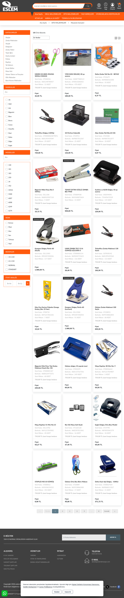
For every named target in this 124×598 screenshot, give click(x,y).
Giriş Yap (106, 6)
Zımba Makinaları (11, 40)
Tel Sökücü (9, 65)
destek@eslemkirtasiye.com (101, 562)
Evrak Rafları (10, 68)
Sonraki (106, 511)
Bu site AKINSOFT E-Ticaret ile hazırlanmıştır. (17, 594)
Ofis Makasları (10, 77)
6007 (9, 198)
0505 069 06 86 (97, 554)
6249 (9, 207)
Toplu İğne (9, 53)
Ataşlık (8, 44)
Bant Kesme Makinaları (13, 80)
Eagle (9, 146)
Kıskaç (8, 59)
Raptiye (8, 62)
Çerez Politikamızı (45, 587)
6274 (9, 211)
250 (8, 177)
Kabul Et (68, 592)
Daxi (9, 133)
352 (8, 186)
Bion (9, 116)
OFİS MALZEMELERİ (71, 14)
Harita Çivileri (10, 56)
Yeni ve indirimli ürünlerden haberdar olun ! (21, 539)
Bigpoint (10, 112)
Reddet (56, 592)
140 (8, 165)
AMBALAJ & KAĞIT (52, 18)
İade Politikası (9, 569)
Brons (9, 121)
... (91, 511)
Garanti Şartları (10, 562)
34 (8, 182)
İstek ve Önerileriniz (38, 559)
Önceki (47, 511)
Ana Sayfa (39, 14)
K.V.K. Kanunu (9, 555)
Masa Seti (9, 71)
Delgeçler (9, 47)
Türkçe (99, 6)
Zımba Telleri (10, 50)
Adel (9, 104)
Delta (9, 137)
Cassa (9, 125)
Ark (8, 108)
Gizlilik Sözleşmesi (11, 559)
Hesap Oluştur (112, 6)
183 (8, 173)
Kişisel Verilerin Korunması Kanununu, (86, 584)
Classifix (10, 129)
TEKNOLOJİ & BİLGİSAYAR (72, 18)
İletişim (60, 559)
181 (8, 169)
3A (8, 100)
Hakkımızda (61, 555)
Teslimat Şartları (10, 565)
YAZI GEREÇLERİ (87, 14)
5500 (9, 194)
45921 (9, 190)
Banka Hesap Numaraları (40, 562)
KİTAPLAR (39, 18)
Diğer (9, 141)
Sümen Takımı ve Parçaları (14, 74)
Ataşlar (8, 37)
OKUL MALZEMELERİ (53, 14)
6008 (9, 202)
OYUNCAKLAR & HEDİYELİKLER (108, 14)
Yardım (33, 555)
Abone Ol (113, 537)
